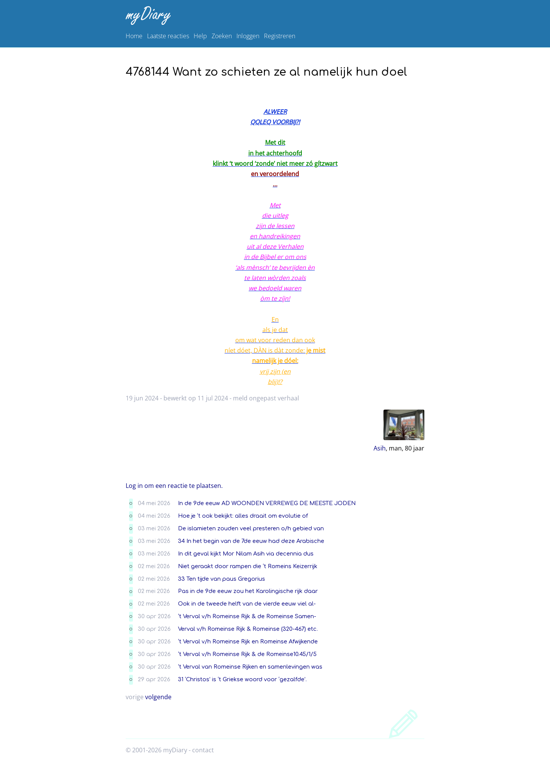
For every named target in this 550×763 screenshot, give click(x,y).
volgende (158, 697)
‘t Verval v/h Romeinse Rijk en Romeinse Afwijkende (248, 641)
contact (203, 750)
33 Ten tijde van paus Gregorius (221, 579)
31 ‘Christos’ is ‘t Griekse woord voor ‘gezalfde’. (242, 679)
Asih (380, 448)
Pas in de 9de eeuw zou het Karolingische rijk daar (248, 591)
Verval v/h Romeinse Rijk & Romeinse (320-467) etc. (248, 629)
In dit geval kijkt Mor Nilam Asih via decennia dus (246, 554)
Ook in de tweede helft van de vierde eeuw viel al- (247, 604)
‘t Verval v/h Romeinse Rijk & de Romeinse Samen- (247, 616)
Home (134, 36)
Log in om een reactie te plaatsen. (174, 485)
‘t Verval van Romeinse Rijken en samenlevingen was (250, 667)
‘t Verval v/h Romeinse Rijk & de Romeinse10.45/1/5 (247, 654)
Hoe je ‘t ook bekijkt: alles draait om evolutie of (243, 516)
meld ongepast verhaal (266, 398)
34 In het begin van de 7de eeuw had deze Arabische (251, 541)
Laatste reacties (168, 36)
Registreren (279, 36)
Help (200, 36)
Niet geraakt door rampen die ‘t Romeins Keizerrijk (247, 566)
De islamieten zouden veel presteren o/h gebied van (251, 528)
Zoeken (222, 36)
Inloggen (247, 36)
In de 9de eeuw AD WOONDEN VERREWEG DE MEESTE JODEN (267, 503)
